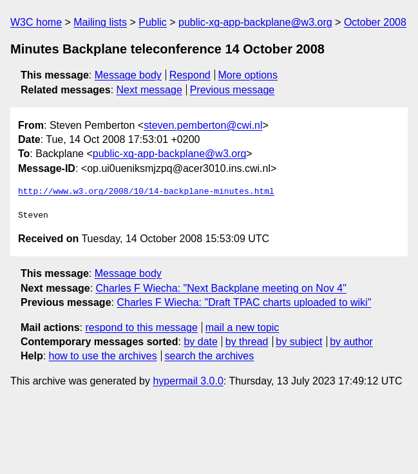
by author (351, 341)
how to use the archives (103, 355)
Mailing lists (100, 22)
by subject (299, 341)
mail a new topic (242, 327)
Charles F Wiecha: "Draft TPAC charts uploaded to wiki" (244, 302)
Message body (128, 75)
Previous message (232, 89)
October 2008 (375, 22)
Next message (149, 89)
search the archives (209, 355)
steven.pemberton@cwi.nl (203, 125)
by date (200, 341)
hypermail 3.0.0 (188, 380)
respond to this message (141, 327)
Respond (190, 75)
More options (248, 75)
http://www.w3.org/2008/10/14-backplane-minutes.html (146, 192)
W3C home (36, 22)
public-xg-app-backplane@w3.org (255, 22)
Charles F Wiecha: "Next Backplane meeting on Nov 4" (221, 288)
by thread (247, 341)
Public (152, 22)
